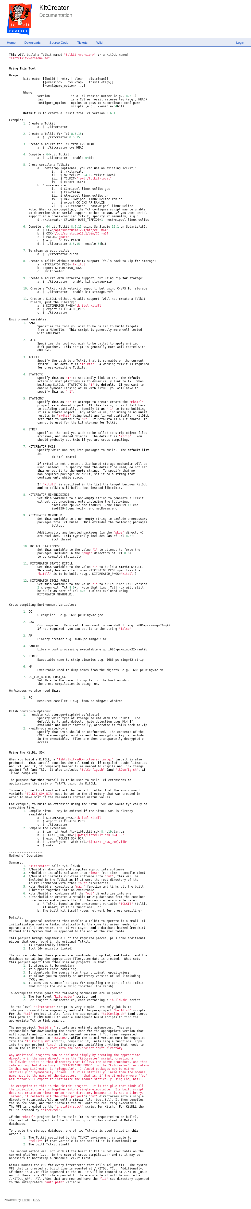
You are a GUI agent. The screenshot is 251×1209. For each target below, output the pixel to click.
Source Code (59, 42)
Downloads (33, 42)
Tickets (82, 42)
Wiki (99, 42)
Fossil (26, 1200)
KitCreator (54, 7)
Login (240, 42)
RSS (36, 1200)
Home (11, 42)
